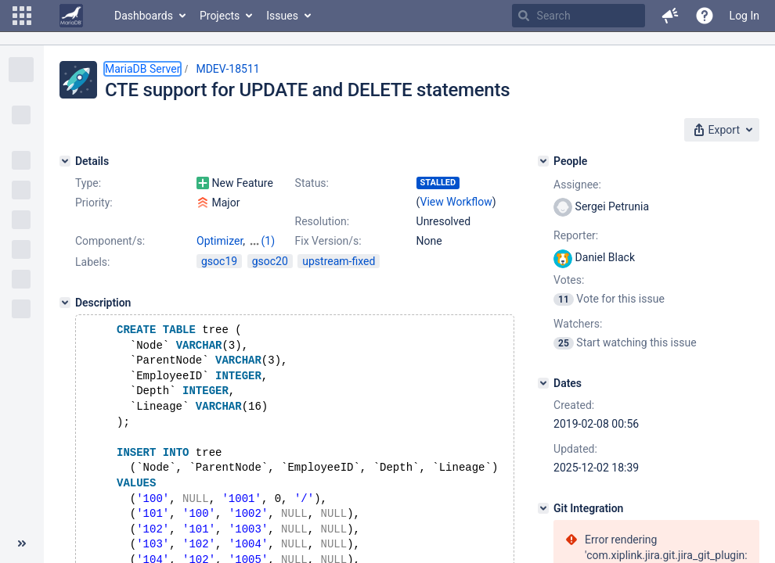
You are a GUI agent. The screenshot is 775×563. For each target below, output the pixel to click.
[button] (22, 15)
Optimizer (219, 241)
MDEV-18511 (227, 69)
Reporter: (575, 235)
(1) (268, 241)
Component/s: (110, 241)
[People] (543, 161)
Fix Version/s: (328, 241)
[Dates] (543, 383)
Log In (744, 15)
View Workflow (456, 201)
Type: (88, 183)
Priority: (94, 202)
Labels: (92, 262)
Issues (282, 15)
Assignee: (577, 184)
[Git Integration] (543, 508)
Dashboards (143, 15)
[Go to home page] (71, 15)
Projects (220, 15)
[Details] (64, 161)
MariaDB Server (142, 69)
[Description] (64, 302)
